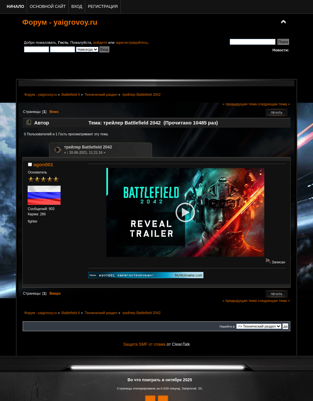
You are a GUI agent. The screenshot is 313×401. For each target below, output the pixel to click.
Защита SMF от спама (144, 344)
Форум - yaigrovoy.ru (59, 22)
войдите (100, 42)
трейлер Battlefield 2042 (88, 147)
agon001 (43, 164)
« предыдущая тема (239, 104)
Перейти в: (227, 326)
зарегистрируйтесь (132, 42)
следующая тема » (274, 104)
